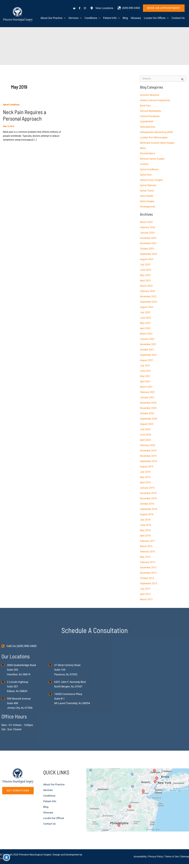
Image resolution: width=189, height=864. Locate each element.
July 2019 (145, 471)
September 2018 (148, 509)
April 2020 (145, 440)
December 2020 (148, 402)
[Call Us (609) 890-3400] (18, 646)
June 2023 (145, 270)
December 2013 (148, 567)
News (143, 148)
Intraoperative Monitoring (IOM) (156, 132)
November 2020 (148, 408)
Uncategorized (147, 206)
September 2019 (148, 461)
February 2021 (147, 392)
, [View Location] (17, 686)
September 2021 (148, 355)
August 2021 (146, 360)
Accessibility (140, 856)
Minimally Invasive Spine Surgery (157, 142)
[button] (164, 8)
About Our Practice (54, 784)
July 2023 (145, 264)
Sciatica (144, 164)
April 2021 (145, 381)
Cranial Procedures (150, 116)
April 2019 (145, 482)
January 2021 (147, 397)
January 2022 (147, 339)
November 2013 (148, 572)
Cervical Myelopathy (150, 111)
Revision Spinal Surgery (152, 158)
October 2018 (147, 503)
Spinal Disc (146, 174)
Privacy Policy (155, 856)
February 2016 (147, 551)
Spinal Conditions (11, 104)
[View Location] (4, 665)
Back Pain (145, 105)
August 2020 (146, 424)
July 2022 (145, 312)
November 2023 (148, 243)
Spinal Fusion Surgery (151, 180)
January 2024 (147, 232)
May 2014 (145, 556)
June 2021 (145, 370)
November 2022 (148, 296)
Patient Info (50, 801)
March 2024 (146, 222)
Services (48, 790)
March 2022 (146, 333)
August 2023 (146, 259)
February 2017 (147, 541)
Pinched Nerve (147, 153)
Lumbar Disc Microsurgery (153, 137)
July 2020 (145, 429)
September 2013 (148, 583)
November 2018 (148, 498)
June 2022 (145, 317)
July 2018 (145, 519)
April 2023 (145, 280)
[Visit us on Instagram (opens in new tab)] (85, 8)
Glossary (48, 812)
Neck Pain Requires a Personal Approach (24, 115)
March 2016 (146, 546)
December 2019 (148, 450)
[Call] (129, 8)
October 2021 (147, 349)
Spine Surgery (147, 201)
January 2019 (147, 487)
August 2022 (146, 307)
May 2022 (145, 323)
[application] (64, 18)
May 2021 (145, 376)
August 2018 (146, 514)
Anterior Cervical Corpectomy (155, 100)
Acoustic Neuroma (149, 95)
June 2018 (145, 525)
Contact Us (49, 823)
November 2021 (148, 344)
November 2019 (148, 456)
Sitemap (184, 856)
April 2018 (145, 535)
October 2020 (147, 413)
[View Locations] (101, 8)
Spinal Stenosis (148, 185)
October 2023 (147, 248)
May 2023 (145, 275)
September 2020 (148, 418)
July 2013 (145, 588)
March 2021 (146, 386)
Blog (45, 806)
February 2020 (147, 445)
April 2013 (145, 594)
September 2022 (148, 301)
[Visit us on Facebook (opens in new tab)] (79, 8)
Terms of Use (172, 856)
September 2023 (148, 254)
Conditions (49, 795)
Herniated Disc (147, 126)
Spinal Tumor (147, 190)
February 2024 (147, 227)
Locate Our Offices (54, 818)
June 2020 (145, 434)
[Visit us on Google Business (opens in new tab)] (74, 8)
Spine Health (146, 196)
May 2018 (145, 530)
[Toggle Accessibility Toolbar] (6, 857)
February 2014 (147, 562)
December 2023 (148, 238)
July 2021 (145, 365)
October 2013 (147, 578)
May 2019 (145, 477)
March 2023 (146, 285)
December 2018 (148, 493)
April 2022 (145, 328)
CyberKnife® (146, 121)
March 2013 (146, 599)
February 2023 (147, 291)
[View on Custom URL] (137, 799)
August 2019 (146, 466)
